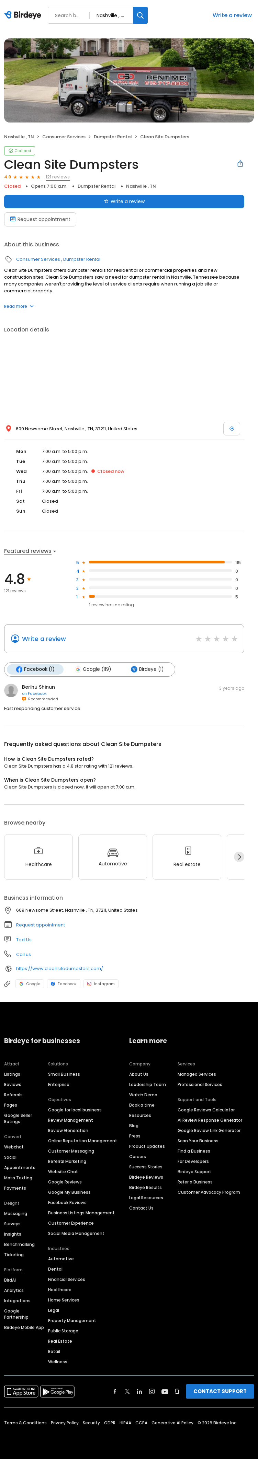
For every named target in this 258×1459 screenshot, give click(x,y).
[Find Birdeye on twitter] (127, 1391)
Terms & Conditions (25, 1423)
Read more (19, 306)
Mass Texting (18, 1178)
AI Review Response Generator (210, 1120)
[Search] (140, 15)
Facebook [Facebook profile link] (64, 984)
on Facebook (34, 693)
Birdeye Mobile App (24, 1327)
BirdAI (10, 1280)
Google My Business (69, 1192)
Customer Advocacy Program (209, 1192)
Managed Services (197, 1074)
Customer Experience (71, 1223)
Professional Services (200, 1084)
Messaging (15, 1213)
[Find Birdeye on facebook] (115, 1391)
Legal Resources (146, 1198)
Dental (55, 1269)
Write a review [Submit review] (124, 201)
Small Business (64, 1074)
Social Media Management (76, 1233)
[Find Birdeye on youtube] (164, 1391)
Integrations (17, 1301)
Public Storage (63, 1331)
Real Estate (60, 1341)
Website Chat (63, 1172)
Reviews (12, 1084)
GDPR (109, 1423)
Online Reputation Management (82, 1141)
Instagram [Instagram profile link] (101, 984)
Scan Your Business (198, 1141)
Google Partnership (16, 1314)
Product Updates (147, 1146)
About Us (138, 1074)
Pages (10, 1105)
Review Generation (68, 1130)
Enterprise (58, 1084)
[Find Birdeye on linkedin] (139, 1391)
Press (135, 1136)
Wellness (57, 1362)
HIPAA (125, 1423)
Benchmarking (19, 1244)
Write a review (232, 15)
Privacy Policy (65, 1423)
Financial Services (66, 1279)
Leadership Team (147, 1084)
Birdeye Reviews (146, 1177)
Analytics (14, 1290)
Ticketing (14, 1255)
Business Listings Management (81, 1213)
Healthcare (59, 1290)
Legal (53, 1310)
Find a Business (194, 1151)
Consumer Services (64, 136)
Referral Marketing (67, 1161)
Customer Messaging (71, 1151)
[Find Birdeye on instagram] (152, 1391)
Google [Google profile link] (29, 984)
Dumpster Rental (113, 136)
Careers (137, 1156)
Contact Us (141, 1208)
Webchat (14, 1147)
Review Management (70, 1120)
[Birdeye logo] (24, 15)
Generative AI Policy (172, 1423)
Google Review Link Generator (209, 1130)
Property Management (72, 1320)
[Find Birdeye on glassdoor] (177, 1391)
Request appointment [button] (40, 925)
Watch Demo (143, 1095)
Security (91, 1423)
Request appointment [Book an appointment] (40, 219)
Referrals (13, 1095)
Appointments (19, 1167)
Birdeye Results (145, 1187)
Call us (23, 954)
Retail (54, 1351)
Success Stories (145, 1167)
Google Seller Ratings (18, 1118)
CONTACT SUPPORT (220, 1391)
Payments (15, 1188)
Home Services (63, 1300)
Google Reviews (65, 1182)
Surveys (12, 1224)
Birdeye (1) (147, 669)
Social (10, 1157)
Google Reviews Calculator (206, 1110)
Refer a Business (195, 1182)
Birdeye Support (194, 1172)
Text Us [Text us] (24, 939)
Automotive (61, 1259)
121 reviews (58, 177)
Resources (140, 1115)
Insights (12, 1234)
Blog (133, 1126)
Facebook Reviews (67, 1202)
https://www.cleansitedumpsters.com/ (59, 968)
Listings (12, 1074)
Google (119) (93, 669)
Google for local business (75, 1110)
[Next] (239, 857)
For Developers (193, 1161)
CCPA (141, 1423)
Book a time (142, 1105)
